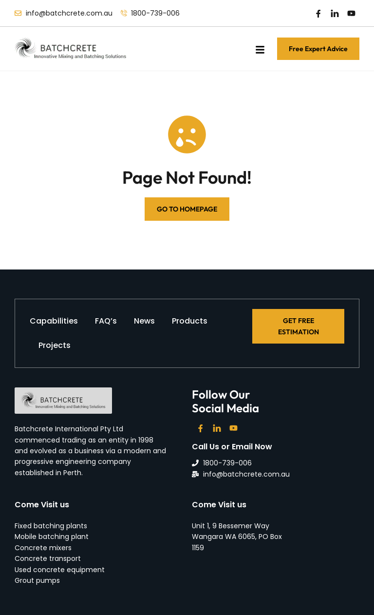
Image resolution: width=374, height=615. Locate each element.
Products (189, 321)
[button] (260, 49)
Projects (54, 345)
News (144, 321)
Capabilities (54, 321)
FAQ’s (106, 321)
